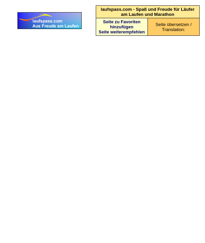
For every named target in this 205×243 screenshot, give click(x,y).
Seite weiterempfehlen (122, 31)
